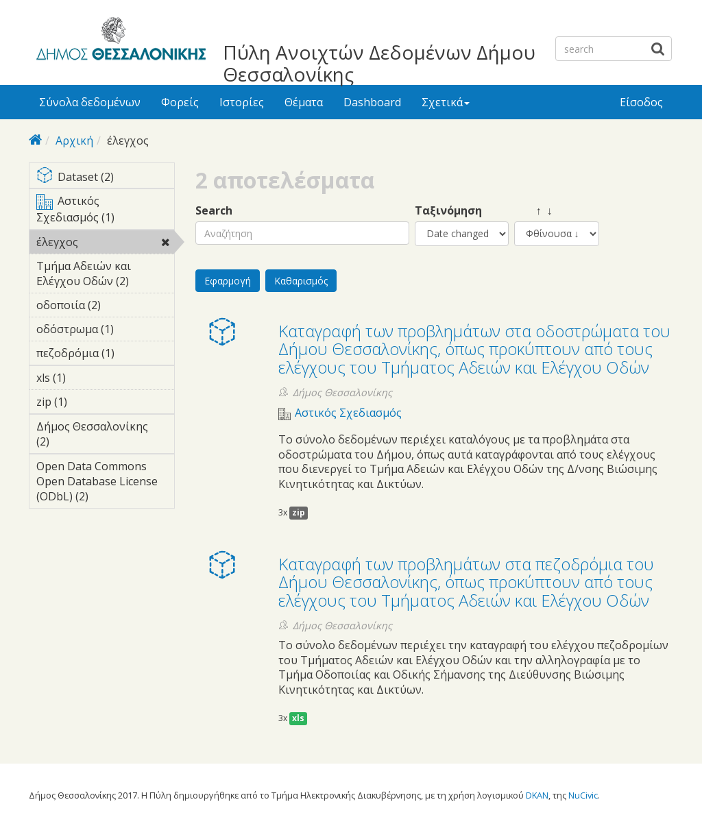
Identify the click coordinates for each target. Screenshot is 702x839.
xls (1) (87, 377)
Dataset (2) (105, 178)
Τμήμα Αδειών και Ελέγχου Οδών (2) (105, 275)
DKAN (537, 795)
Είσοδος (641, 102)
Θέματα (304, 102)
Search (213, 211)
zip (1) (88, 401)
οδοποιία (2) (105, 307)
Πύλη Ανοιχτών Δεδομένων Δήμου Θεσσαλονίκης (379, 63)
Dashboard (372, 102)
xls (298, 718)
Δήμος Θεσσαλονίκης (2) (105, 436)
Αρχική (74, 140)
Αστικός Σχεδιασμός (348, 413)
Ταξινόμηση (448, 211)
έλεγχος (105, 244)
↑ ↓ (533, 211)
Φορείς (180, 102)
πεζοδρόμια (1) (105, 355)
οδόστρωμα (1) (105, 331)
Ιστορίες (241, 102)
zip (298, 512)
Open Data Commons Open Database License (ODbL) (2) (105, 483)
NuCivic (583, 795)
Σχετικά (446, 102)
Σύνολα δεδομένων (90, 102)
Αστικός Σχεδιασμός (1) (105, 211)
